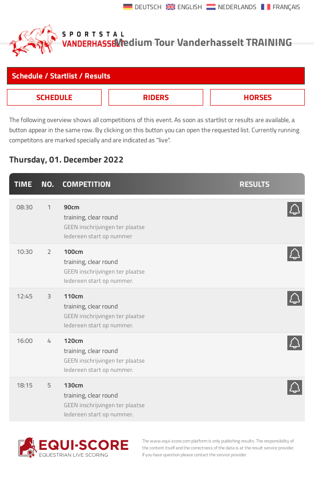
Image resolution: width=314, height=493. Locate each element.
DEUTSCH (148, 7)
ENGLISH (189, 7)
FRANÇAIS (286, 7)
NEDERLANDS (237, 7)
